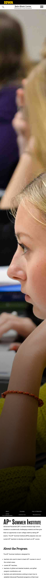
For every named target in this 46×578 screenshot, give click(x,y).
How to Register (37, 511)
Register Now (37, 515)
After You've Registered (7, 514)
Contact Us (22, 515)
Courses (22, 511)
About (7, 511)
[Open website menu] (41, 7)
